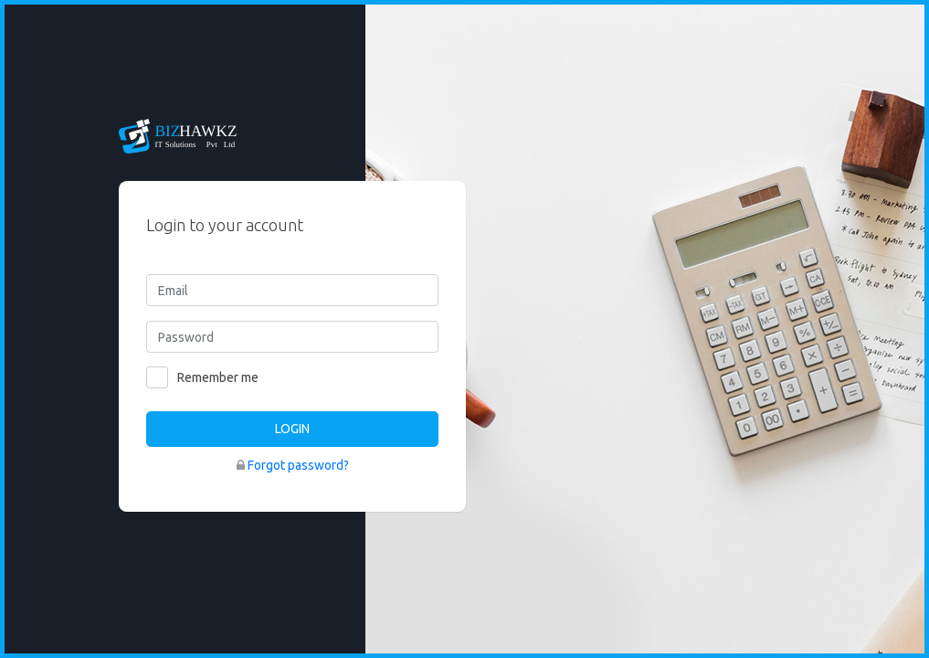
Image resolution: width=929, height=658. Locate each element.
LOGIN (292, 428)
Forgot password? (298, 465)
